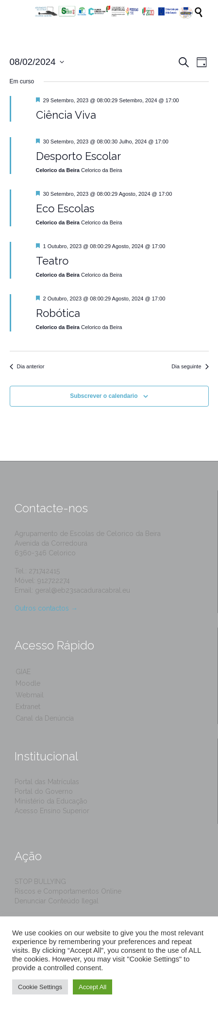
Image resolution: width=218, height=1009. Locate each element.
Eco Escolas (65, 208)
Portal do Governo (44, 791)
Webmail (30, 695)
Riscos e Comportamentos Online (68, 891)
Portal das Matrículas (47, 782)
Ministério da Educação (51, 801)
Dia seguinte (189, 366)
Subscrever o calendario (103, 396)
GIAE (23, 672)
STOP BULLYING (40, 881)
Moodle (28, 683)
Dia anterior (27, 366)
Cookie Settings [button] (40, 987)
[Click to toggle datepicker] (37, 62)
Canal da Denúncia (45, 718)
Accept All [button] (92, 987)
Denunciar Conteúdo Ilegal (57, 901)
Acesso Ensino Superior (52, 811)
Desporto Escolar (78, 156)
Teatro (52, 260)
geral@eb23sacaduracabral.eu (82, 590)
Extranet (28, 706)
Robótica (58, 313)
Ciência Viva (66, 115)
